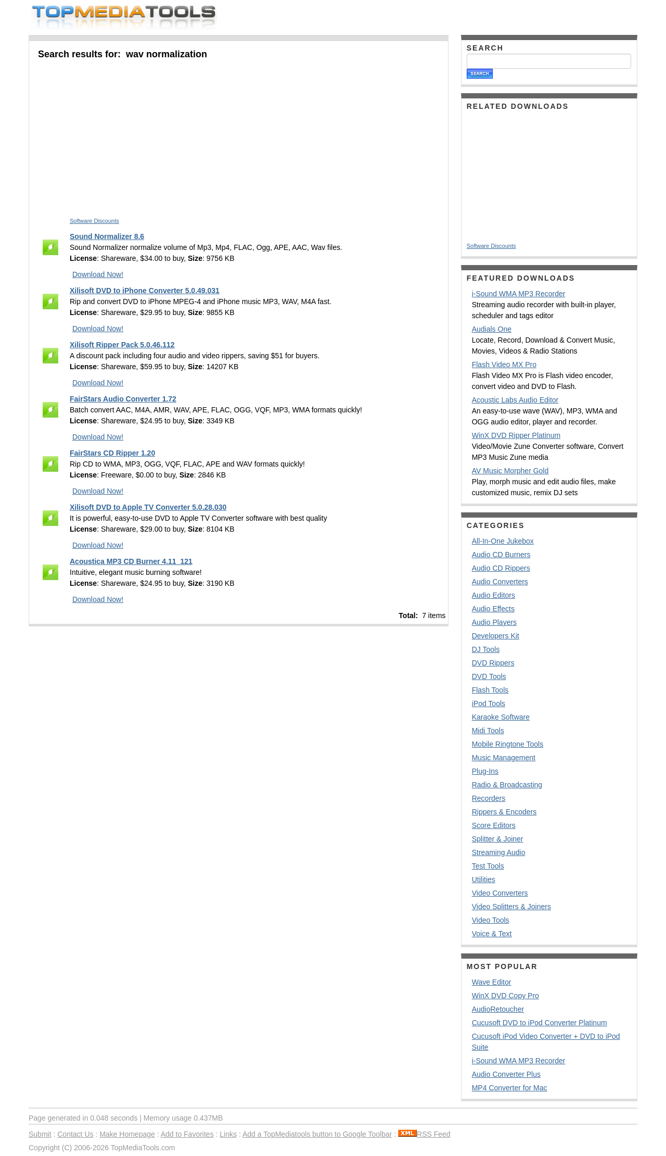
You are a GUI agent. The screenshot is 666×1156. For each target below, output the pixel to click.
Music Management (503, 757)
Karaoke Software (501, 717)
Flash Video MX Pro (504, 364)
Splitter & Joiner (497, 839)
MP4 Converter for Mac (509, 1088)
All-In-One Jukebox (503, 541)
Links (228, 1134)
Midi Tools (488, 730)
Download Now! (97, 274)
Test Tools (488, 866)
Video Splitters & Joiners (511, 906)
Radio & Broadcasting (507, 785)
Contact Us (75, 1134)
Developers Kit (495, 636)
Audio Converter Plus (506, 1074)
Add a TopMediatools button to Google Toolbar (317, 1134)
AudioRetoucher (498, 1009)
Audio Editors (493, 595)
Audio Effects (493, 609)
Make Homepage (127, 1134)
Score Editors (494, 825)
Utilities (483, 879)
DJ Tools (485, 649)
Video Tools (490, 920)
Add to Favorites (187, 1134)
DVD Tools (489, 676)
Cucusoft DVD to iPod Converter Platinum (539, 1023)
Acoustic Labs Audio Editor (515, 400)
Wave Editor (491, 982)
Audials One (491, 329)
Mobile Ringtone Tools (508, 744)
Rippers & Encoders (504, 812)
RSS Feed (424, 1134)
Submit (40, 1134)
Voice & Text (492, 933)
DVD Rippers (493, 663)
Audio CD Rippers (501, 568)
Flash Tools (490, 690)
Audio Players (494, 622)
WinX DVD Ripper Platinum (516, 435)
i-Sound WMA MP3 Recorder (519, 294)
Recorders (489, 798)
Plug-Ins (485, 771)
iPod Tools (488, 703)
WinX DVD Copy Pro (505, 995)
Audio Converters (500, 581)
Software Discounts (94, 221)
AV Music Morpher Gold (510, 471)
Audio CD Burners (501, 554)
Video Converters (500, 893)
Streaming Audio (499, 852)
